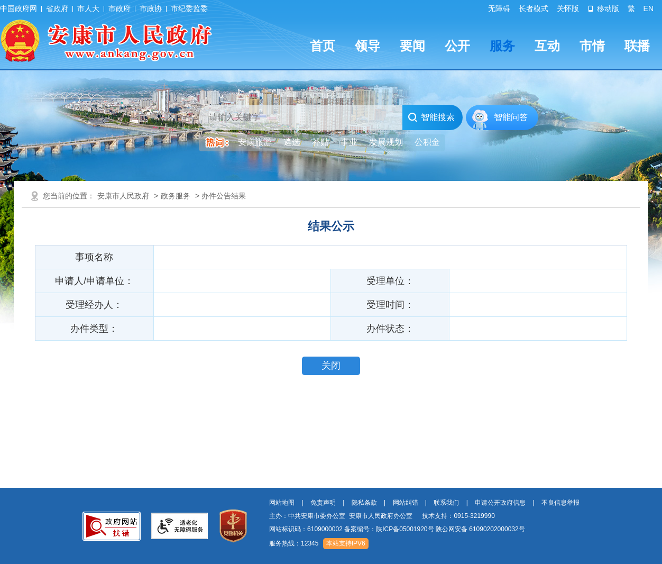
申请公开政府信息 (500, 502)
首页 (322, 46)
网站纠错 (405, 502)
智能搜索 (431, 117)
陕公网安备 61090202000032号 (480, 529)
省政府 (57, 8)
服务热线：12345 (293, 543)
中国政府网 (18, 8)
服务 (502, 46)
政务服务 (175, 196)
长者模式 (533, 8)
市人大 (88, 8)
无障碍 (499, 8)
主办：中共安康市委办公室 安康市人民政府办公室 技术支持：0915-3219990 (382, 516)
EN (648, 8)
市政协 (151, 8)
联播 (637, 46)
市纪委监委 (189, 8)
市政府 (119, 8)
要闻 (412, 46)
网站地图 (282, 502)
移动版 (603, 8)
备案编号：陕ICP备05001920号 (389, 529)
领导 (367, 46)
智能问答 (511, 117)
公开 (457, 46)
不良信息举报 (560, 502)
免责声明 (323, 502)
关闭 (331, 365)
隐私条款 (364, 502)
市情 (592, 46)
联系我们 (446, 502)
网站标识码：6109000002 (397, 529)
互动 (547, 46)
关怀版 (568, 8)
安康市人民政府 (123, 196)
